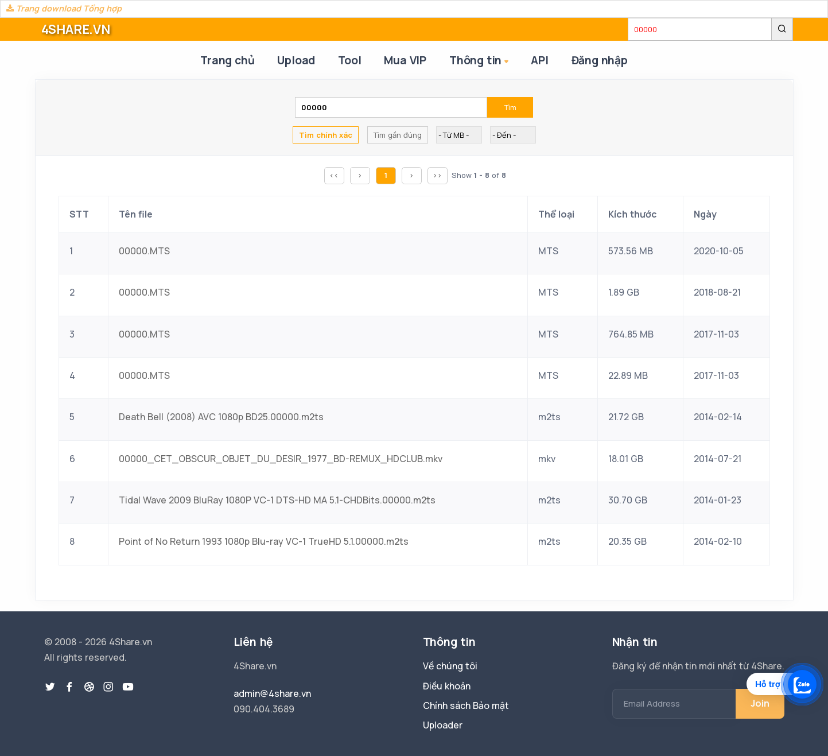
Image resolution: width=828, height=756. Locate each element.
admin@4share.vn (272, 693)
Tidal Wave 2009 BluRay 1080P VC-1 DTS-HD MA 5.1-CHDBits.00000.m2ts (277, 500)
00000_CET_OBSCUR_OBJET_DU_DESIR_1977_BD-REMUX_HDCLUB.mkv (280, 458)
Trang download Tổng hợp (64, 8)
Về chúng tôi (450, 666)
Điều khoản (447, 686)
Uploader (442, 725)
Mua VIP (405, 60)
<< (334, 175)
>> (437, 175)
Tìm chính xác (325, 135)
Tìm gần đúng (398, 135)
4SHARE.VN (75, 29)
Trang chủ (227, 60)
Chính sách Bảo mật (466, 705)
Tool (349, 60)
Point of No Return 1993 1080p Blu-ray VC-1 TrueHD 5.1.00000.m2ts (264, 541)
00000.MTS (144, 251)
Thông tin (480, 61)
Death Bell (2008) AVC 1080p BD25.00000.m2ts (221, 416)
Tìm (510, 107)
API (539, 60)
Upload (296, 60)
